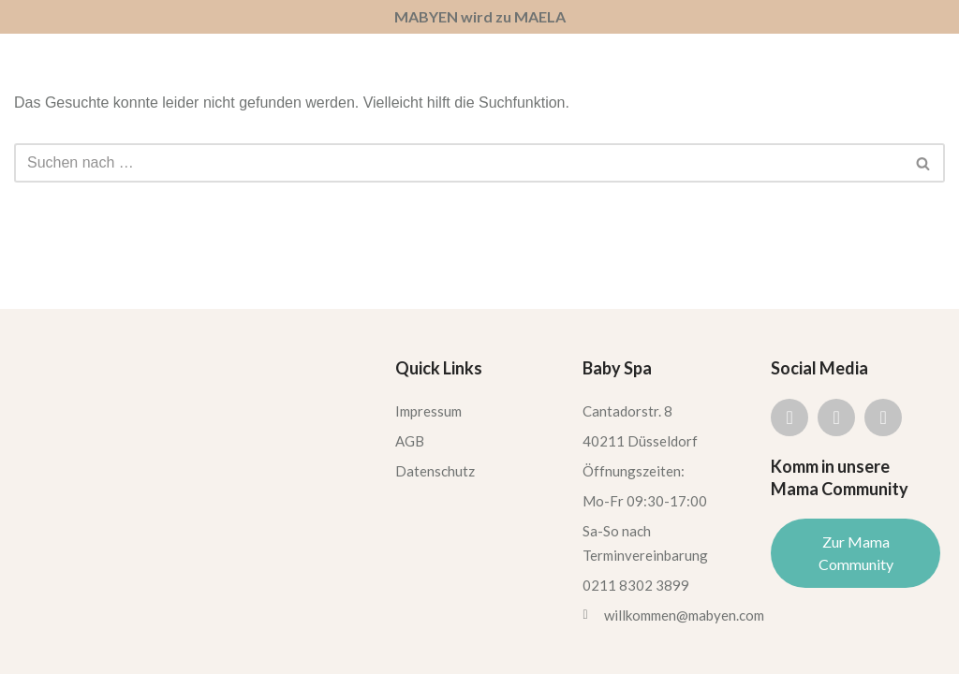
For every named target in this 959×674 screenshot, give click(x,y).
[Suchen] (458, 163)
